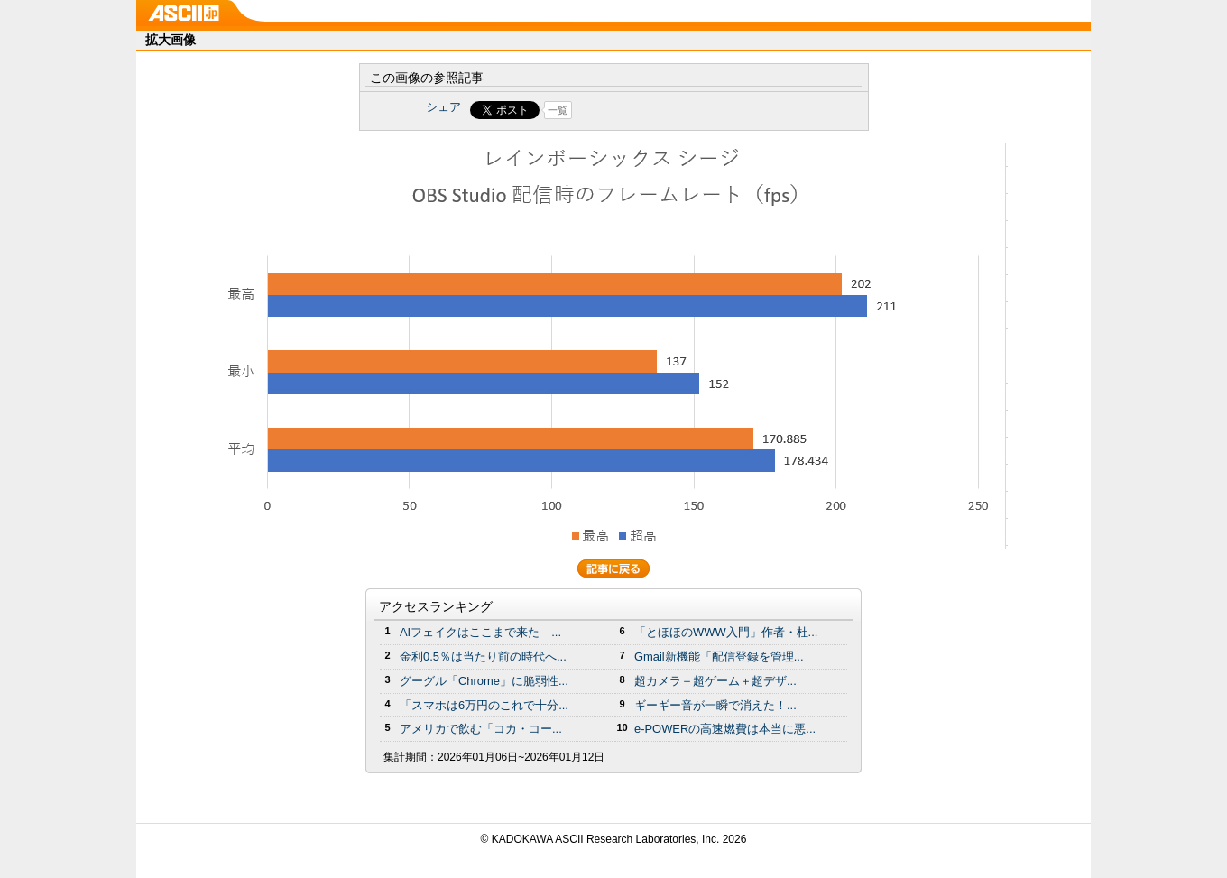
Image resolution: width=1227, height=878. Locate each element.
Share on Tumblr (680, 110)
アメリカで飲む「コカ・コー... (481, 728)
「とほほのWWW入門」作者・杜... (725, 632)
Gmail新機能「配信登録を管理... (719, 656)
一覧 (557, 110)
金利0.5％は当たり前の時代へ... (483, 656)
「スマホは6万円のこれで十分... (484, 705)
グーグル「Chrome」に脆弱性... (484, 681)
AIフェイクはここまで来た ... (480, 632)
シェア (443, 107)
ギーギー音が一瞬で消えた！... (715, 705)
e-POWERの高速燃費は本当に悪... (725, 728)
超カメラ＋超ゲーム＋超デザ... (715, 681)
